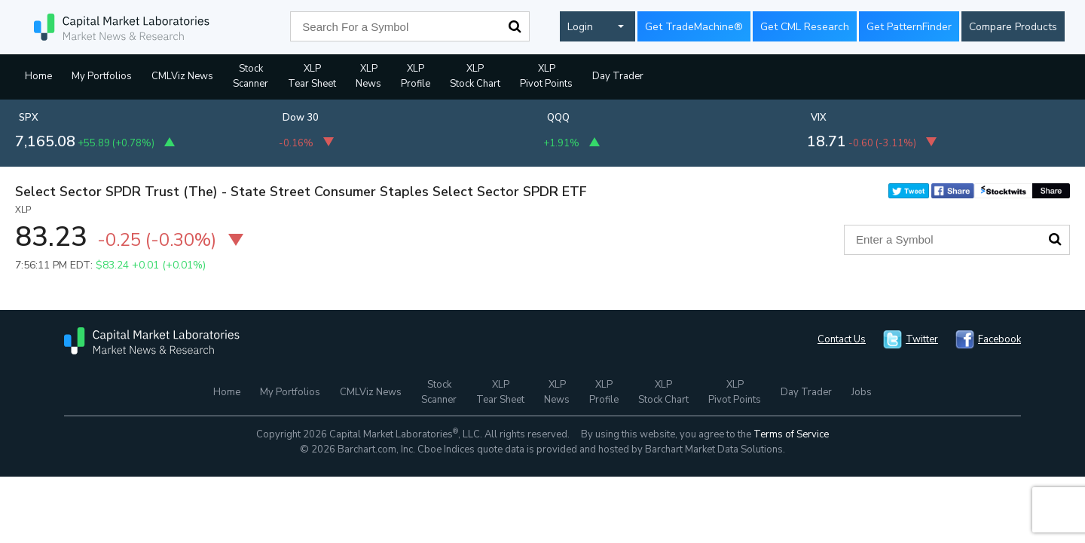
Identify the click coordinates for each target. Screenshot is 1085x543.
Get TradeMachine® (694, 27)
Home (38, 76)
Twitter (922, 339)
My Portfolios (102, 76)
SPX (28, 117)
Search (515, 26)
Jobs (861, 392)
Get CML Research (804, 27)
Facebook (999, 339)
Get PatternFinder (909, 27)
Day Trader (617, 76)
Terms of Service (791, 434)
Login (580, 27)
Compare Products (1013, 27)
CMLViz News (182, 76)
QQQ (558, 117)
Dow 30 (301, 117)
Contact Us (842, 339)
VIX (819, 117)
